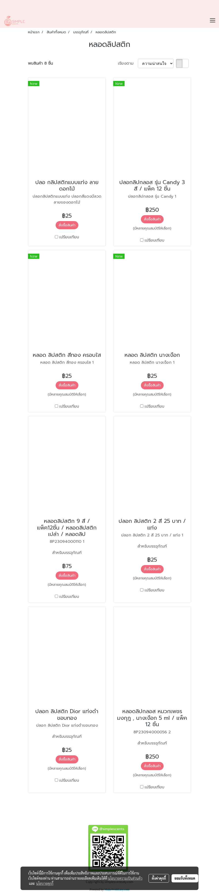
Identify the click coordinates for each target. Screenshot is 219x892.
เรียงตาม (128, 63)
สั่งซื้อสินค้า (67, 225)
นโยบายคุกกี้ (44, 883)
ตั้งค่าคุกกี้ (159, 878)
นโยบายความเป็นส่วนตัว (125, 878)
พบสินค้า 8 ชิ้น (40, 63)
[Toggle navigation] (212, 20)
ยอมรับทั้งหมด (185, 878)
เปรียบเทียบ (69, 237)
